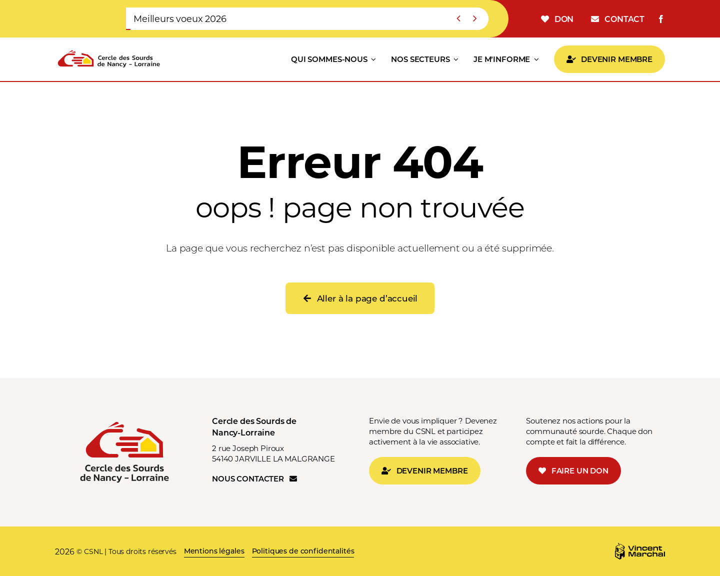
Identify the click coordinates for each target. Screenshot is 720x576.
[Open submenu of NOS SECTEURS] (454, 59)
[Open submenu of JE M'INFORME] (534, 59)
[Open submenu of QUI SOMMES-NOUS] (372, 59)
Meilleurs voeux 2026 (180, 18)
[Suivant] (474, 18)
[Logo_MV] (640, 547)
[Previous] (458, 18)
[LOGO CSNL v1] (108, 51)
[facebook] (661, 19)
